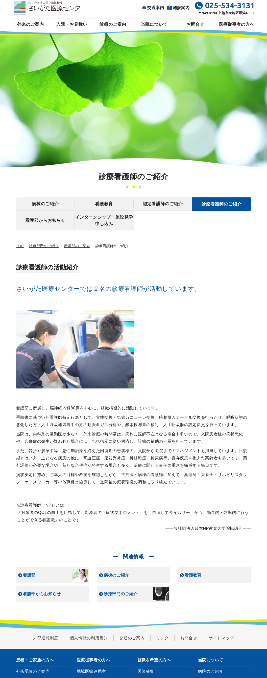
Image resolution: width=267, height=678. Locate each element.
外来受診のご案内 (33, 671)
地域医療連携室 (91, 671)
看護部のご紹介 (77, 246)
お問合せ (195, 24)
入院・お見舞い (71, 24)
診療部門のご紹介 (44, 246)
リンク (162, 638)
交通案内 (153, 8)
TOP (20, 246)
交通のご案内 (131, 638)
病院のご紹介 (210, 671)
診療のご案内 (113, 24)
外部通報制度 (45, 638)
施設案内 (178, 8)
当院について (154, 24)
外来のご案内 (30, 24)
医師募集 (145, 671)
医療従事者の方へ (236, 24)
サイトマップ (221, 638)
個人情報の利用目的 (89, 638)
